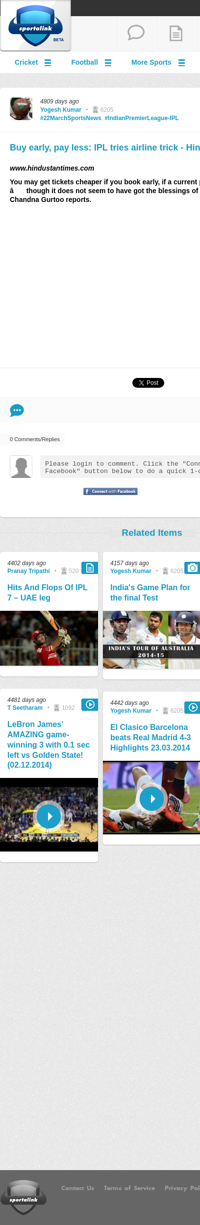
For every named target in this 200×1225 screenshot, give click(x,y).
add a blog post (176, 34)
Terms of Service (129, 1188)
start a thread (136, 34)
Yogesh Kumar (60, 109)
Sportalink (36, 26)
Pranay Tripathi (28, 571)
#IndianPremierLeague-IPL (141, 118)
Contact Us (77, 1188)
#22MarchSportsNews (70, 118)
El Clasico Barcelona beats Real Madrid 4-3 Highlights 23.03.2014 (150, 737)
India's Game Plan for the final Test (150, 592)
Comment (17, 410)
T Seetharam (25, 707)
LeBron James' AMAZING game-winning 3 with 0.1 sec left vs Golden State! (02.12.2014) (48, 744)
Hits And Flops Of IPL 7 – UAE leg (47, 592)
